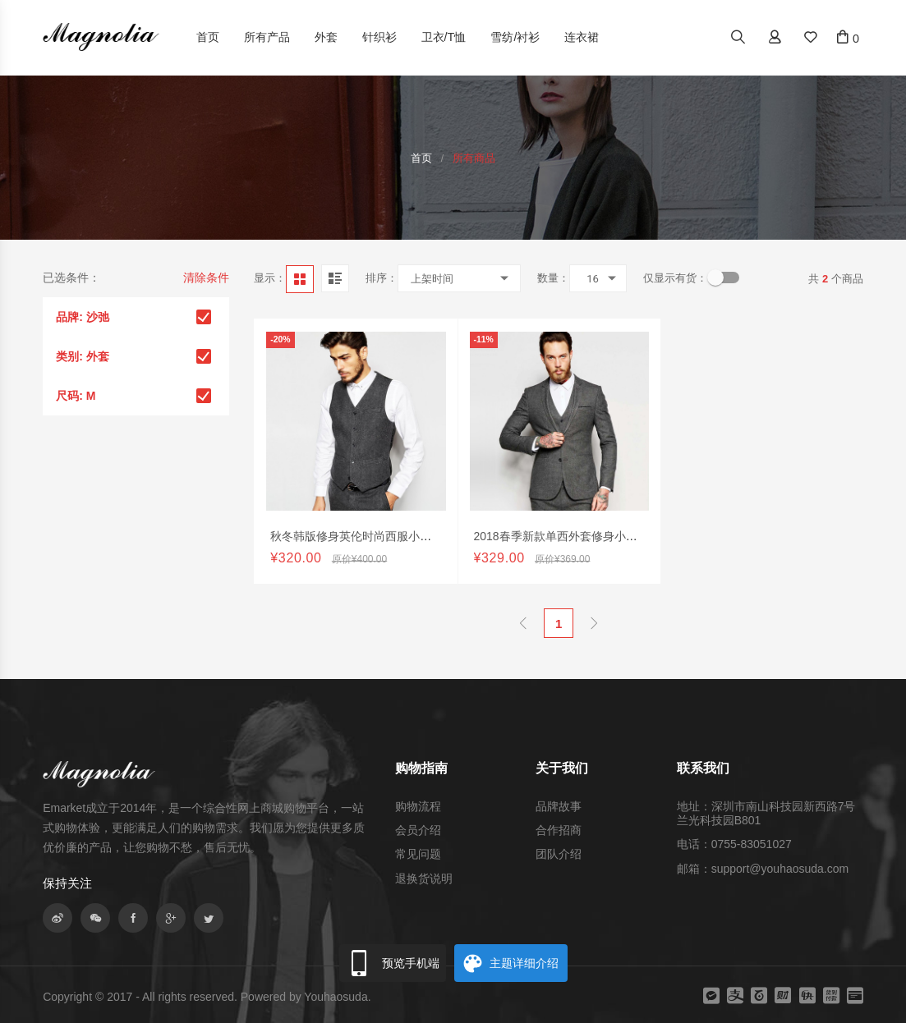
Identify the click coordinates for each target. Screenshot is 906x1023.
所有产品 (267, 37)
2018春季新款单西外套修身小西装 (561, 560)
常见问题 (418, 853)
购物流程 (418, 806)
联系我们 (703, 768)
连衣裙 (581, 37)
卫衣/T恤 (444, 37)
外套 (326, 37)
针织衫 (379, 37)
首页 (207, 37)
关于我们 (562, 768)
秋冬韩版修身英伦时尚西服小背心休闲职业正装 (391, 554)
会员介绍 (418, 830)
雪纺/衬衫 (515, 37)
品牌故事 (559, 806)
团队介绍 (559, 853)
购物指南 (421, 768)
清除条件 (206, 277)
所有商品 (474, 158)
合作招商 (559, 830)
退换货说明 (424, 878)
